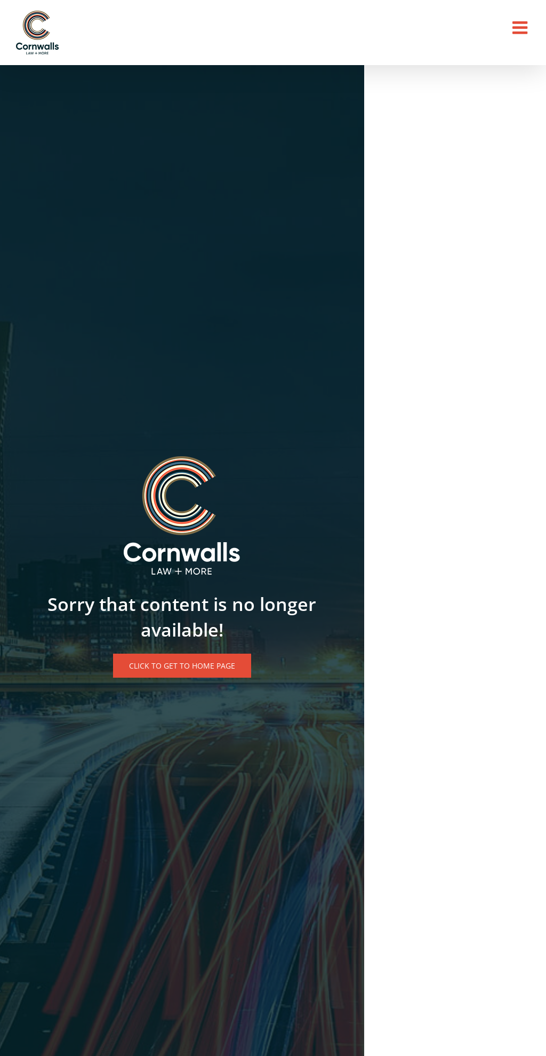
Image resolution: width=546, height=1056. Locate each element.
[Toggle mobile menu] (521, 27)
